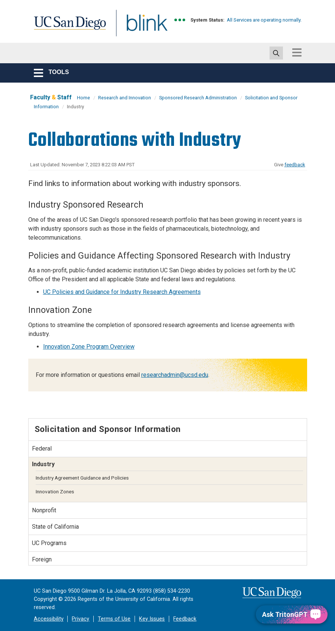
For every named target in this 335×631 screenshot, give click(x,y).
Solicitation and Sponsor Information (108, 429)
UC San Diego (67, 27)
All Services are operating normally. (264, 20)
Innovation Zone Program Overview (89, 346)
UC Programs (49, 543)
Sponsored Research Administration (198, 97)
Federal (42, 448)
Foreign (42, 559)
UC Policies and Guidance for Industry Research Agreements (122, 291)
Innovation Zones (55, 491)
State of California (55, 526)
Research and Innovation (124, 97)
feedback (294, 164)
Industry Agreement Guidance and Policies (82, 478)
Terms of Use (114, 619)
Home (83, 97)
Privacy (80, 619)
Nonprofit (44, 510)
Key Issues (152, 619)
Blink (140, 27)
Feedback (184, 619)
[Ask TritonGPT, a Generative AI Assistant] (292, 614)
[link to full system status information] (180, 20)
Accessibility (49, 619)
